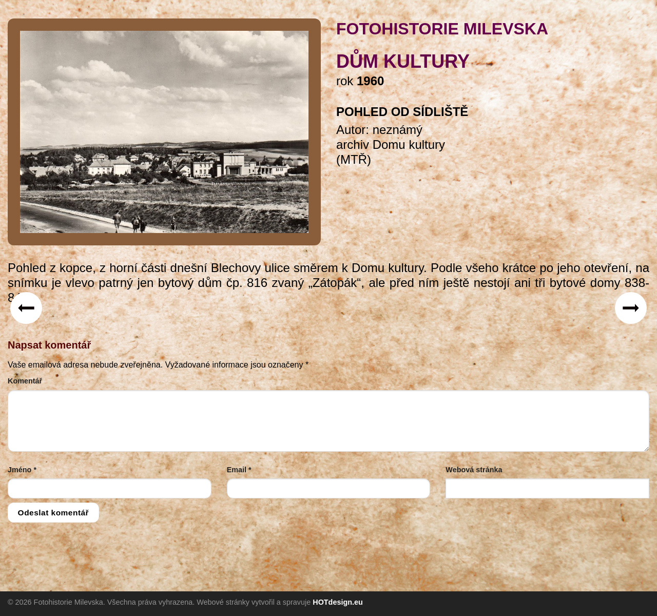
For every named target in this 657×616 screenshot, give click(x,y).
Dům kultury (403, 61)
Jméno (22, 470)
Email (239, 470)
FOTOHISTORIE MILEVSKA (442, 29)
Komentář (25, 381)
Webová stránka (474, 470)
